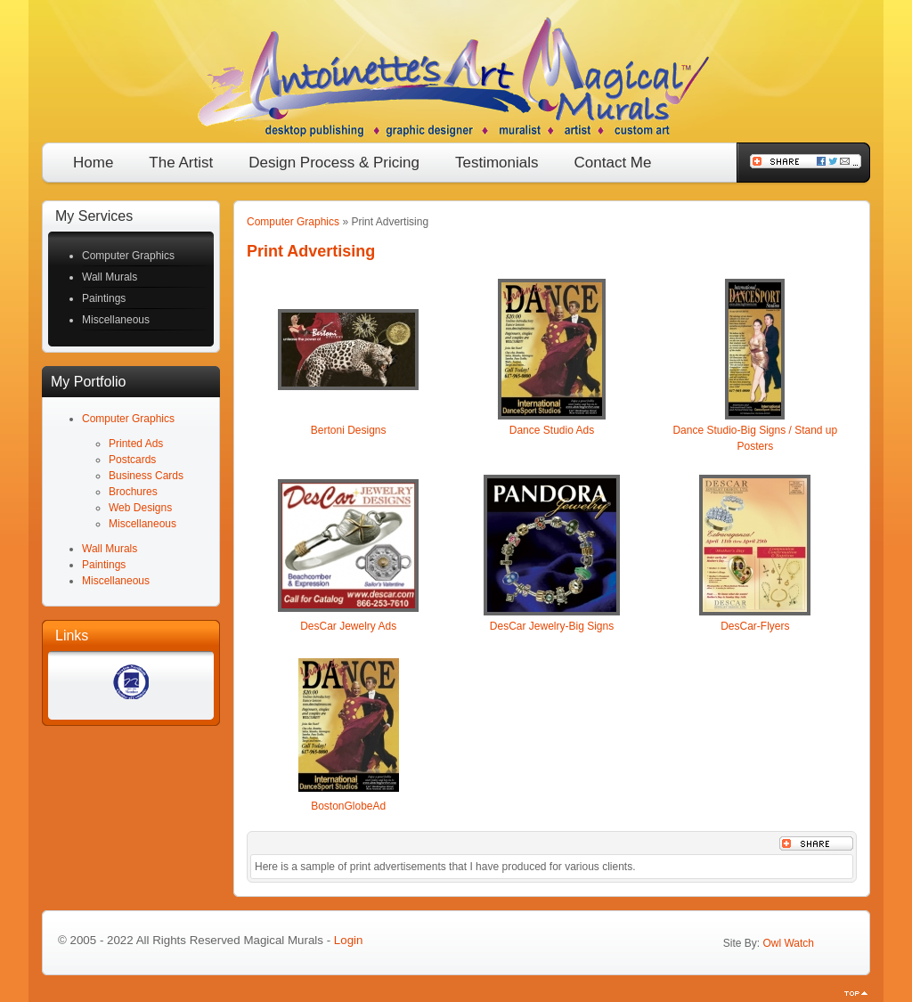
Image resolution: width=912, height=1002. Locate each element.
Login (348, 940)
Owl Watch (788, 943)
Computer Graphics (293, 222)
